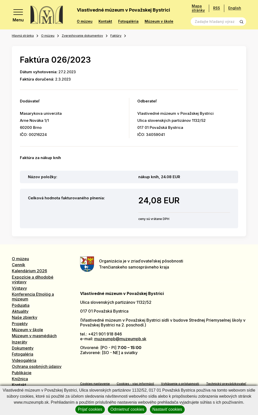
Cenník (18, 264)
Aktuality (20, 311)
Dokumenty (23, 348)
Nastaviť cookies (167, 409)
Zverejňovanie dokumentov (82, 35)
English (234, 8)
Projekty (20, 323)
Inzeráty (19, 342)
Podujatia (20, 305)
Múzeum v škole (159, 21)
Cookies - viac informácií (135, 384)
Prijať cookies (90, 409)
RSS (216, 8)
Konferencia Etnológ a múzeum (33, 296)
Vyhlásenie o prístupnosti (180, 384)
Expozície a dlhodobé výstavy (32, 279)
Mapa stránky (198, 8)
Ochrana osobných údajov (36, 366)
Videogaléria (24, 360)
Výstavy (19, 288)
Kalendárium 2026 (29, 270)
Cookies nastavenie (95, 384)
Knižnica (20, 378)
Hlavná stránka (23, 35)
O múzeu (84, 21)
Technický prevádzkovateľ (226, 384)
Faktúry (115, 35)
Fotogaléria (128, 21)
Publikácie (21, 372)
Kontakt (105, 21)
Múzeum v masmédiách (34, 335)
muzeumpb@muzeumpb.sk (120, 338)
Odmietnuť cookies (127, 409)
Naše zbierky (24, 317)
